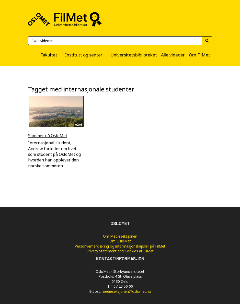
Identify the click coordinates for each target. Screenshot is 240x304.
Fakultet (48, 55)
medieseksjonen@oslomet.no (126, 291)
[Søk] (115, 40)
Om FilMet (199, 55)
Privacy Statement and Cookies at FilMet (120, 251)
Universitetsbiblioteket (133, 55)
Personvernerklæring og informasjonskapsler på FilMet (120, 246)
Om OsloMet (120, 241)
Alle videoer (173, 55)
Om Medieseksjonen (120, 236)
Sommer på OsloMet (47, 135)
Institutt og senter (83, 55)
